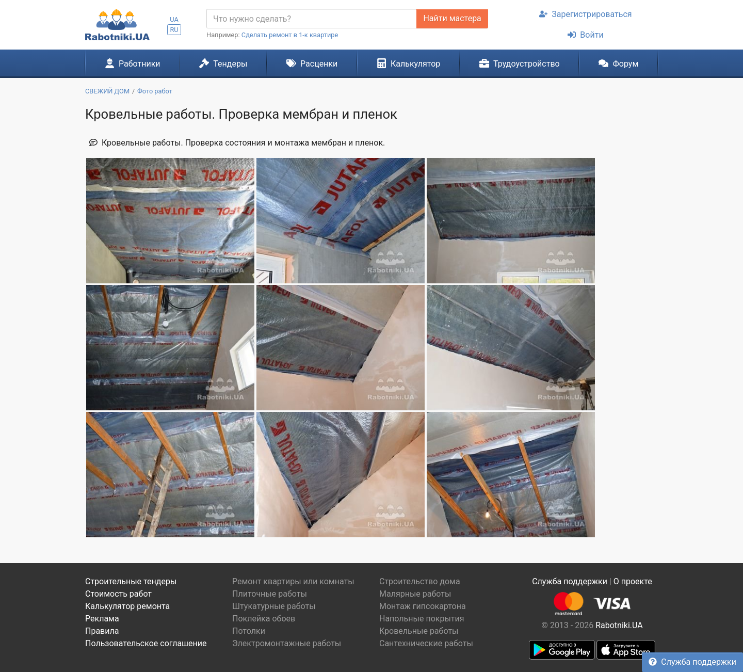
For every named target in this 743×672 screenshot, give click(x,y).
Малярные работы (415, 594)
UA (174, 19)
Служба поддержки (692, 662)
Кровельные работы (419, 631)
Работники (132, 63)
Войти (585, 35)
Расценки (311, 63)
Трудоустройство (519, 63)
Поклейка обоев (263, 618)
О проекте (632, 581)
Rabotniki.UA (619, 625)
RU (174, 30)
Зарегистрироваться (585, 14)
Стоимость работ (118, 594)
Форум (618, 63)
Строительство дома (419, 581)
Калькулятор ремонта (127, 606)
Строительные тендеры (130, 581)
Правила (102, 631)
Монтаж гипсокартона (422, 606)
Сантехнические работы (426, 643)
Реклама (102, 618)
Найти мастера (452, 18)
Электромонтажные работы (286, 643)
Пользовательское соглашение (146, 643)
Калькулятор (409, 63)
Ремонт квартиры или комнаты (293, 581)
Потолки (248, 631)
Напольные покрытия (421, 618)
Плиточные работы (269, 594)
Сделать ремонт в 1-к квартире (289, 35)
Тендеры (223, 63)
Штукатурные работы (274, 606)
